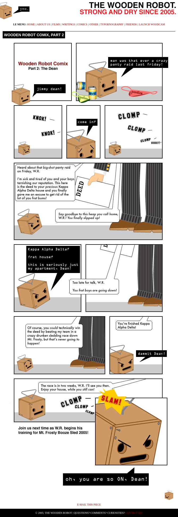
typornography (112, 24)
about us (43, 24)
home (31, 24)
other (93, 24)
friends (131, 24)
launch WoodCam (152, 24)
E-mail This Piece (89, 504)
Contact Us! (134, 512)
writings (68, 24)
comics (82, 24)
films (56, 24)
